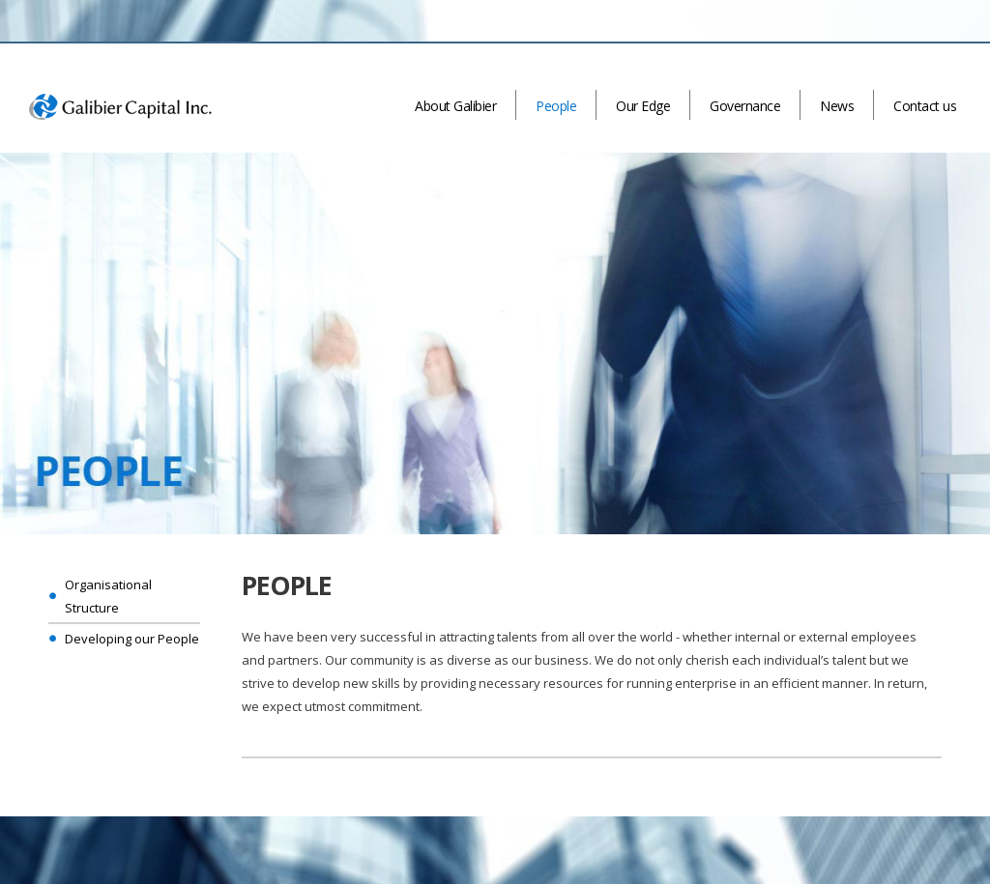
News (837, 106)
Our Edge (643, 106)
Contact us (924, 106)
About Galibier (455, 106)
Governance (745, 106)
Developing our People (132, 638)
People (556, 106)
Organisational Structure (108, 596)
